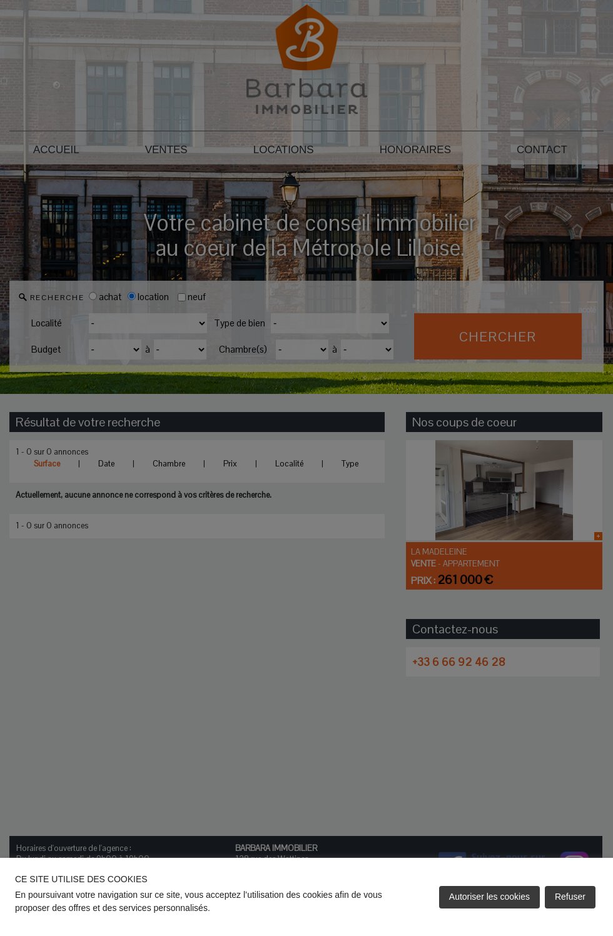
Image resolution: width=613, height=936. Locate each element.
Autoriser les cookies (489, 897)
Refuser (570, 897)
